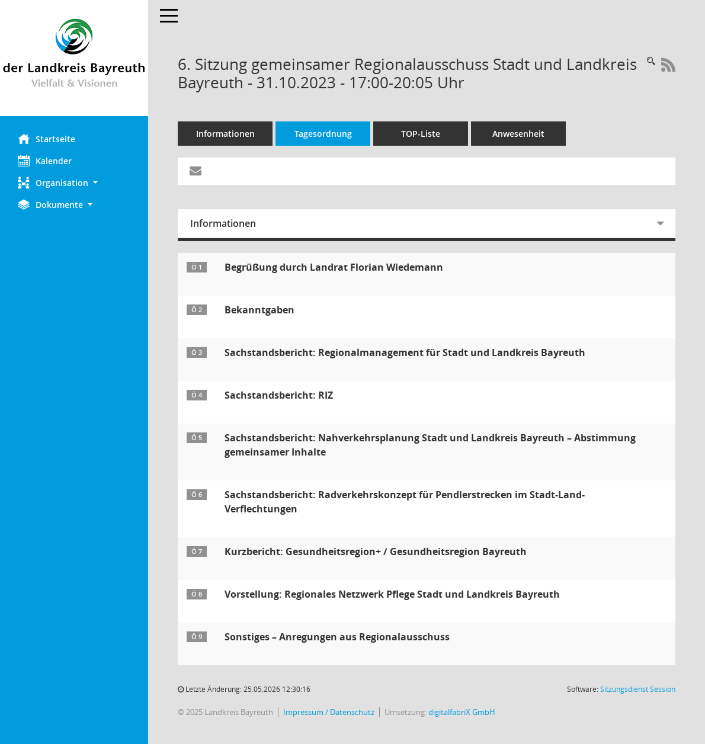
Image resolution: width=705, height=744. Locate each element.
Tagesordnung (323, 133)
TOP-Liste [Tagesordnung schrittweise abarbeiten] (420, 133)
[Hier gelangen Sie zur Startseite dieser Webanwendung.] (74, 58)
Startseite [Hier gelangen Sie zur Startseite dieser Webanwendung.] (46, 139)
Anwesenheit (518, 133)
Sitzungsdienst (637, 689)
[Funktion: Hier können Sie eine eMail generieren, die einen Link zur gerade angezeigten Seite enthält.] (195, 171)
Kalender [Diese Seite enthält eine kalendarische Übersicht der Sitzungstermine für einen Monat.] (45, 160)
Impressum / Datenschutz (328, 712)
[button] (74, 183)
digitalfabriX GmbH (461, 712)
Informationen (225, 133)
